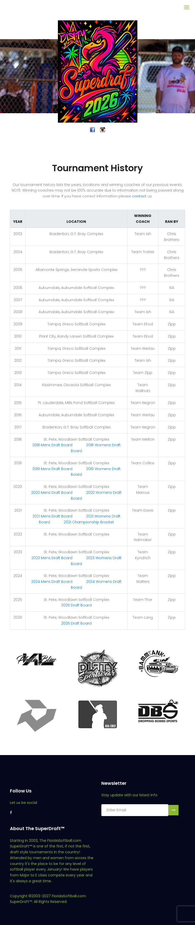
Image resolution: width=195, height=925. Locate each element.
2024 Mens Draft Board (51, 581)
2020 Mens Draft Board (51, 492)
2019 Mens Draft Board (52, 468)
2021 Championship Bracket (89, 522)
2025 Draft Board (76, 605)
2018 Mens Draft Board (52, 444)
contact (139, 196)
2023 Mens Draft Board (51, 557)
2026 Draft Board (76, 623)
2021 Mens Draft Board (52, 516)
